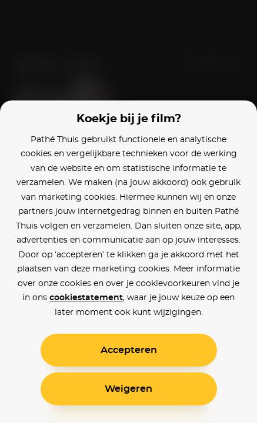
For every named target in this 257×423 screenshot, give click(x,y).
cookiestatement (86, 298)
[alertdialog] (128, 211)
